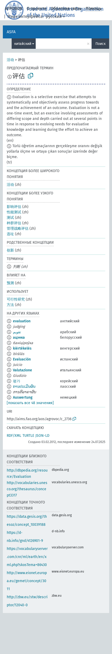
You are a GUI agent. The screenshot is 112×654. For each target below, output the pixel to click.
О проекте (37, 8)
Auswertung (23, 397)
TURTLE (28, 435)
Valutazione (22, 370)
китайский (22, 44)
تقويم (17, 332)
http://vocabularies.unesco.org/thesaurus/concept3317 (27, 489)
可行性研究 (16, 299)
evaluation (22, 321)
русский (54, 16)
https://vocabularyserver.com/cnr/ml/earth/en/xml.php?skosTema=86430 (27, 557)
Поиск (100, 44)
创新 (10, 250)
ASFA (11, 31)
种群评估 (14, 223)
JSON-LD (42, 435)
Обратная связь (66, 8)
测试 (10, 217)
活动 (10, 60)
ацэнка (19, 337)
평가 (16, 381)
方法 (10, 305)
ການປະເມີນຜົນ (24, 386)
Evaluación (22, 359)
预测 (10, 283)
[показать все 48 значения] (30, 403)
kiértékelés (22, 348)
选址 (10, 234)
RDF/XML (14, 435)
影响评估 (14, 207)
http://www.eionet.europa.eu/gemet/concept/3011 (27, 581)
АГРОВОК (14, 8)
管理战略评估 (17, 228)
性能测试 (14, 212)
